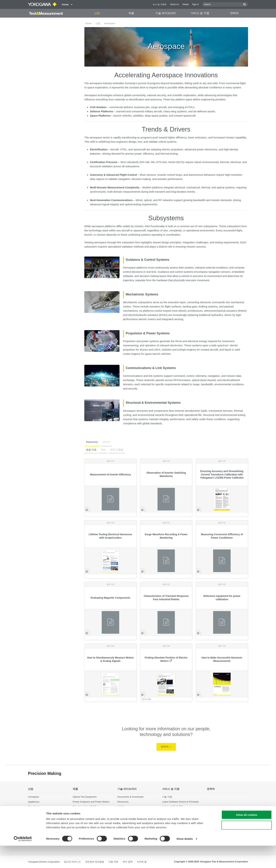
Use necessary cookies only (246, 847)
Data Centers (35, 806)
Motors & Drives (36, 821)
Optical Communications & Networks (47, 825)
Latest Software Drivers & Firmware (180, 801)
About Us (174, 4)
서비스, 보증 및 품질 (172, 806)
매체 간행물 (115, 449)
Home (88, 23)
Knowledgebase (170, 811)
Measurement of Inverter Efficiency (110, 474)
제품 (131, 13)
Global (185, 4)
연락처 (234, 13)
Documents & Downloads (130, 797)
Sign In (195, 4)
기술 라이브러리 (165, 13)
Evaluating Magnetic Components (110, 597)
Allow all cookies (246, 837)
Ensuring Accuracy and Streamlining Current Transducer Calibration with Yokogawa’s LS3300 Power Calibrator (222, 474)
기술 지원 (167, 797)
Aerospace (33, 797)
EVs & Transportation (39, 811)
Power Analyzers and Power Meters (91, 801)
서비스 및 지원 (200, 13)
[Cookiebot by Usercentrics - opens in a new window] (22, 861)
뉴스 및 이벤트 (160, 4)
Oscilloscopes (80, 811)
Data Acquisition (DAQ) (85, 806)
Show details (185, 861)
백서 (102, 449)
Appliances (33, 801)
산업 (97, 13)
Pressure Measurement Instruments (91, 824)
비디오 (105, 442)
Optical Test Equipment (84, 797)
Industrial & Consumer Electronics (45, 816)
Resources (92, 442)
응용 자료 (91, 449)
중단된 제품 (168, 821)
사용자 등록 (168, 816)
